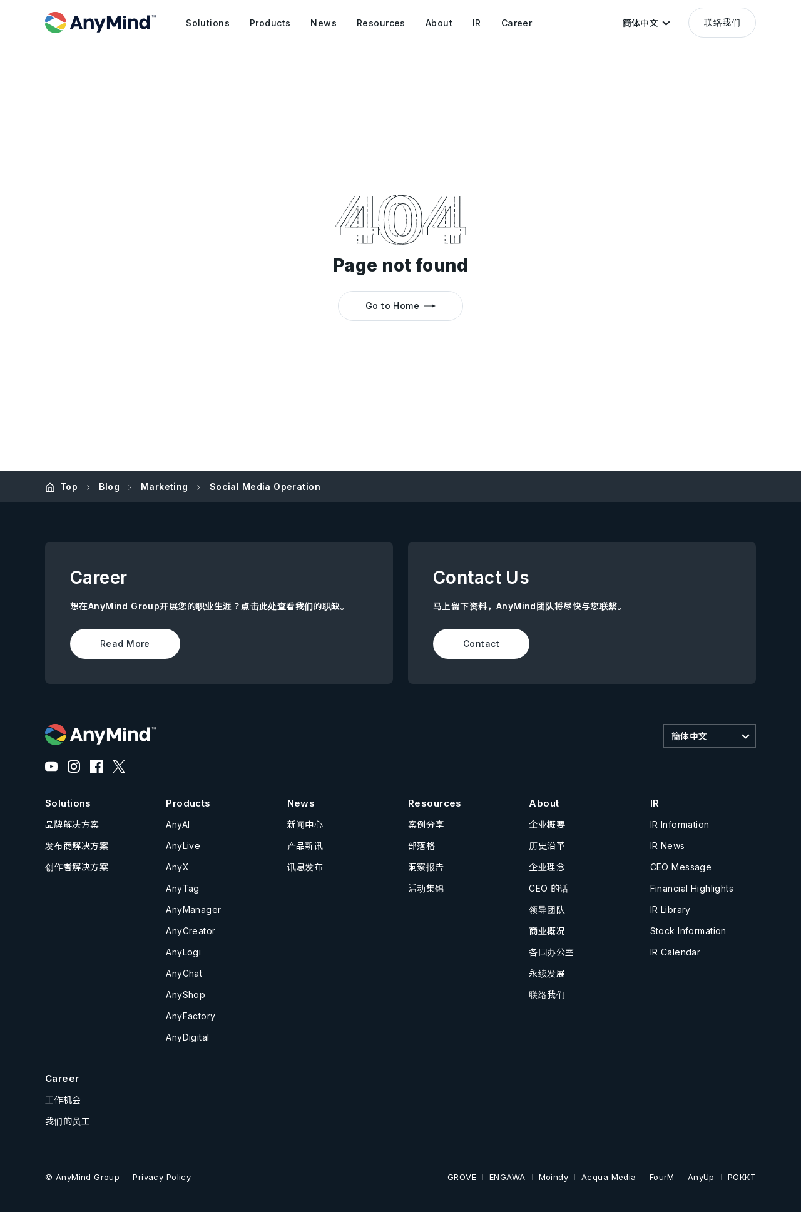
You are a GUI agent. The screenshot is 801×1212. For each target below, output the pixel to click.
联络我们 (722, 22)
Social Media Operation (265, 486)
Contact (481, 643)
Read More (125, 643)
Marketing (164, 486)
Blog (109, 486)
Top (69, 486)
